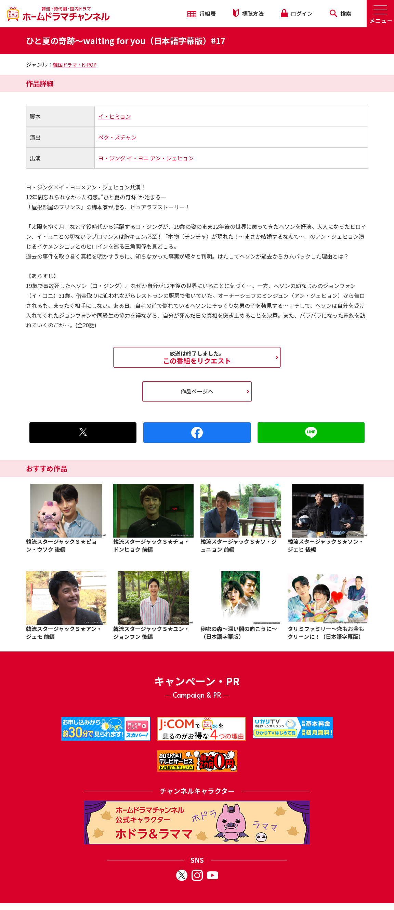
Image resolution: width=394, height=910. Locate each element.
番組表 (201, 13)
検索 (340, 13)
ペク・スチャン (117, 137)
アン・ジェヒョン (172, 158)
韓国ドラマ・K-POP (74, 64)
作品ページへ (197, 391)
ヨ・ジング (112, 158)
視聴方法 (248, 13)
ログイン (296, 13)
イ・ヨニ (138, 158)
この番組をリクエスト (197, 357)
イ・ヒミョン (114, 116)
